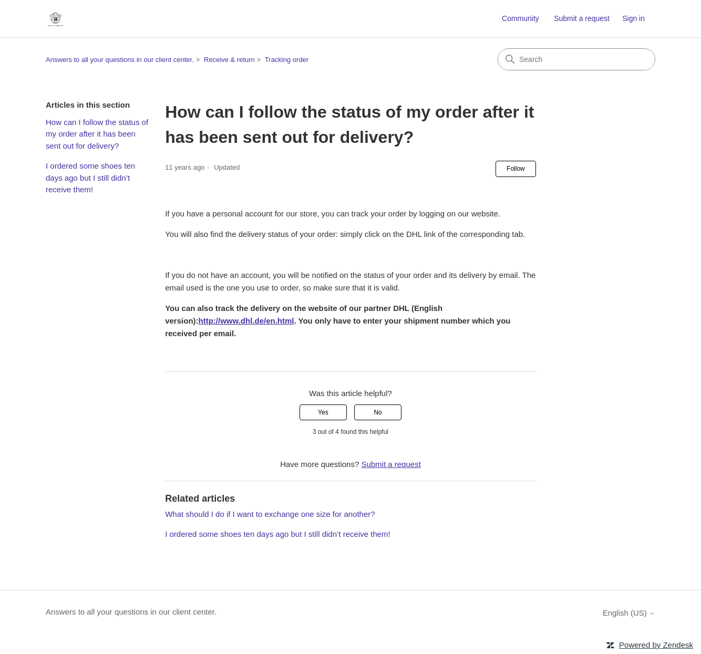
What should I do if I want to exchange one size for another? (270, 514)
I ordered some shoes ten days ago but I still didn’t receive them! (90, 177)
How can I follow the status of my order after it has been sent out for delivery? (97, 134)
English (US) (629, 612)
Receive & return (229, 60)
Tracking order (286, 60)
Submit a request (582, 18)
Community (520, 18)
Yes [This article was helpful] (323, 412)
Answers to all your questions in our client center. (120, 60)
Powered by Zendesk (656, 644)
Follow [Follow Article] (516, 168)
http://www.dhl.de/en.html (246, 320)
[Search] (576, 59)
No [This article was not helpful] (378, 412)
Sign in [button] (633, 18)
